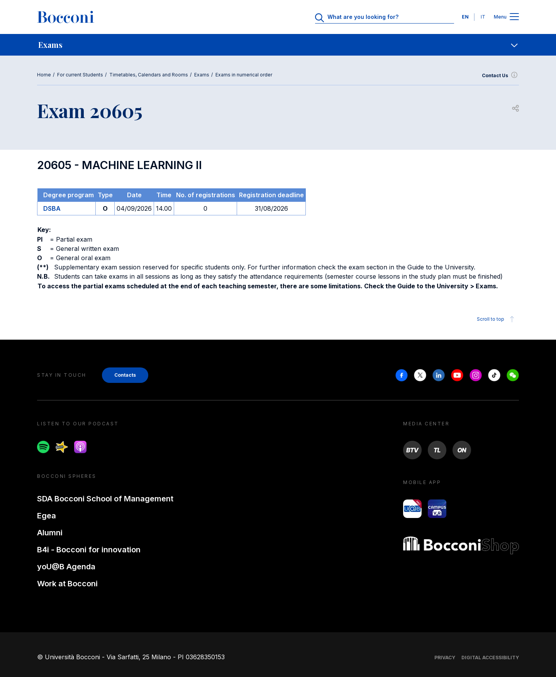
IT (483, 17)
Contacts (125, 375)
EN (465, 17)
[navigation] (278, 45)
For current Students (80, 75)
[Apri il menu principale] (514, 17)
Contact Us (500, 75)
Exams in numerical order (243, 75)
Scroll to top (497, 319)
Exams (201, 75)
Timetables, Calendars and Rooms (148, 75)
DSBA (52, 208)
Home (44, 75)
